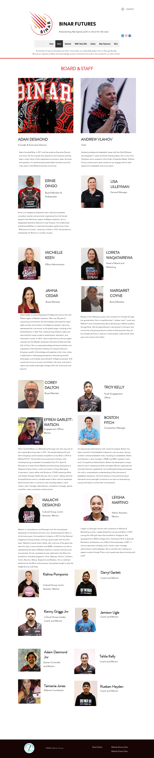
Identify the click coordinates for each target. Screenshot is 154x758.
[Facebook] (130, 36)
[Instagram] (126, 36)
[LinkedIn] (122, 36)
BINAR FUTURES (77, 24)
